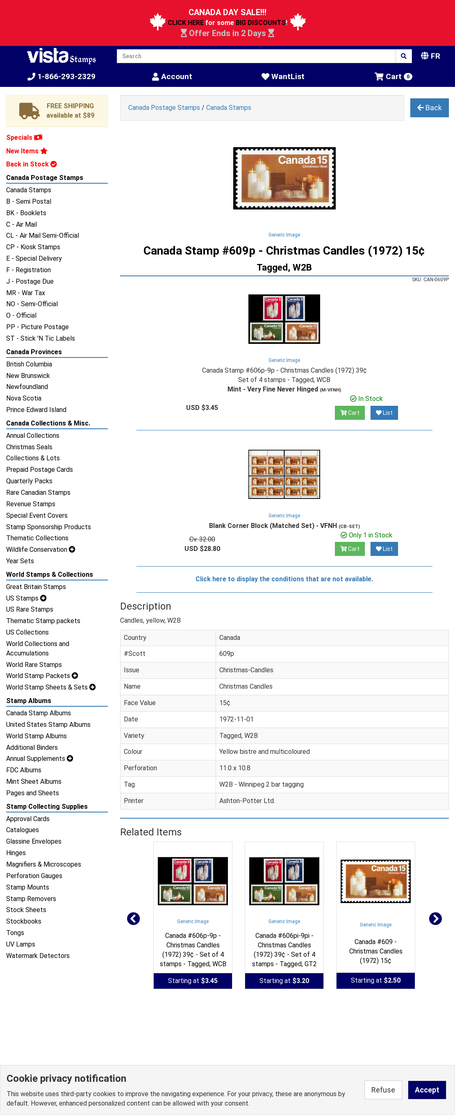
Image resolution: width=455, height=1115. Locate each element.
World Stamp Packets (42, 676)
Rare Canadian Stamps (38, 492)
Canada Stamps (28, 190)
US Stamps (26, 598)
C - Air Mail (21, 224)
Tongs (15, 933)
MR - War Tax (25, 293)
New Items (27, 151)
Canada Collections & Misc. (48, 423)
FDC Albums (23, 770)
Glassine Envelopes (33, 841)
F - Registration (28, 270)
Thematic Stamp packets (43, 621)
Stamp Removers (31, 899)
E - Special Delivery (34, 258)
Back (429, 107)
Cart (349, 413)
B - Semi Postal (28, 201)
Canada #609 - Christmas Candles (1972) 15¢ (376, 951)
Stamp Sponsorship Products (48, 527)
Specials (24, 137)
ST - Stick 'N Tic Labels (40, 338)
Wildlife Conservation (40, 549)
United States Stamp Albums (48, 724)
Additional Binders (32, 747)
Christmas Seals (29, 447)
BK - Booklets (26, 213)
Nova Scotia (23, 398)
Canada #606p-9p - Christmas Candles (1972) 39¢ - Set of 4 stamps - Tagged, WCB (193, 950)
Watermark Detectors (38, 956)
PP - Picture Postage (37, 327)
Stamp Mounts (27, 887)
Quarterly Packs (29, 481)
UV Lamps (20, 944)
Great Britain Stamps (36, 587)
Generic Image (284, 235)
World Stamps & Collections (49, 574)
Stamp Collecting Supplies (47, 806)
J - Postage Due (30, 281)
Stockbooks (23, 921)
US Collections (27, 632)
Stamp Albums (28, 701)
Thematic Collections (37, 538)
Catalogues (22, 830)
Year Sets (20, 561)
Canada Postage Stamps (44, 178)
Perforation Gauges (34, 876)
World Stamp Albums (36, 736)
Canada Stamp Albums (38, 713)
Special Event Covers (37, 515)
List (384, 413)
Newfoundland (27, 387)
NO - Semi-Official (32, 304)
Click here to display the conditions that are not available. (284, 579)
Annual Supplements (39, 758)
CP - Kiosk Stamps (33, 247)
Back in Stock (31, 164)
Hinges (16, 853)
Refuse (383, 1089)
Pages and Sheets (32, 793)
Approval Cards (28, 819)
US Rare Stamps (29, 609)
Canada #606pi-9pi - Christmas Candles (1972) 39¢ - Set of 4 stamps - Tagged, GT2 (284, 950)
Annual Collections (32, 435)
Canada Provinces (34, 352)
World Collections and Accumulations (37, 648)
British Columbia (29, 364)
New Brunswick (28, 376)
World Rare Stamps (34, 665)
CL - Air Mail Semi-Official (42, 235)
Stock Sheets (26, 910)
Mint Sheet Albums (33, 781)
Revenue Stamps (30, 504)
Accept (427, 1089)
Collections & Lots (33, 458)
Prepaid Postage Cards (39, 469)
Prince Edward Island (36, 410)
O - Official (21, 315)
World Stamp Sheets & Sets (51, 687)
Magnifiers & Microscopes (43, 864)
